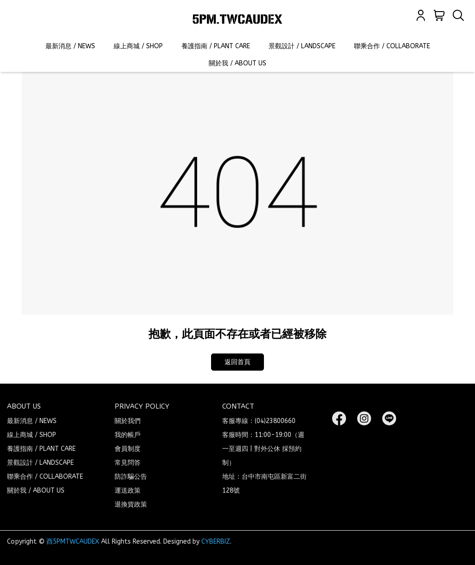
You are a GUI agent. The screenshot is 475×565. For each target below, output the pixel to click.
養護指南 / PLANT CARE (215, 46)
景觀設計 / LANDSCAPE (302, 46)
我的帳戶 (128, 435)
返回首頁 (237, 362)
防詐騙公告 (131, 477)
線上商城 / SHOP (138, 46)
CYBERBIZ (215, 542)
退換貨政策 (131, 504)
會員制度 (128, 449)
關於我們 (128, 421)
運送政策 (128, 490)
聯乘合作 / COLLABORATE (392, 46)
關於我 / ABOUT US (237, 63)
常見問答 (128, 463)
